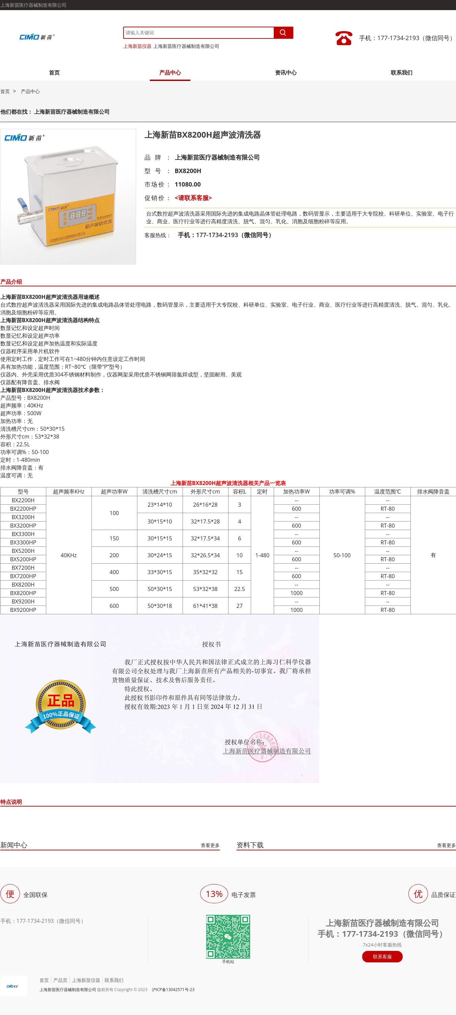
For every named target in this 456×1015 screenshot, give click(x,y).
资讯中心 (286, 72)
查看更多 (210, 845)
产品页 (60, 980)
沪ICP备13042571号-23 (173, 989)
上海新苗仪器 (137, 46)
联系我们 (401, 72)
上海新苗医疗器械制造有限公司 (186, 46)
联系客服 (382, 956)
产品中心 (170, 72)
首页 (54, 72)
